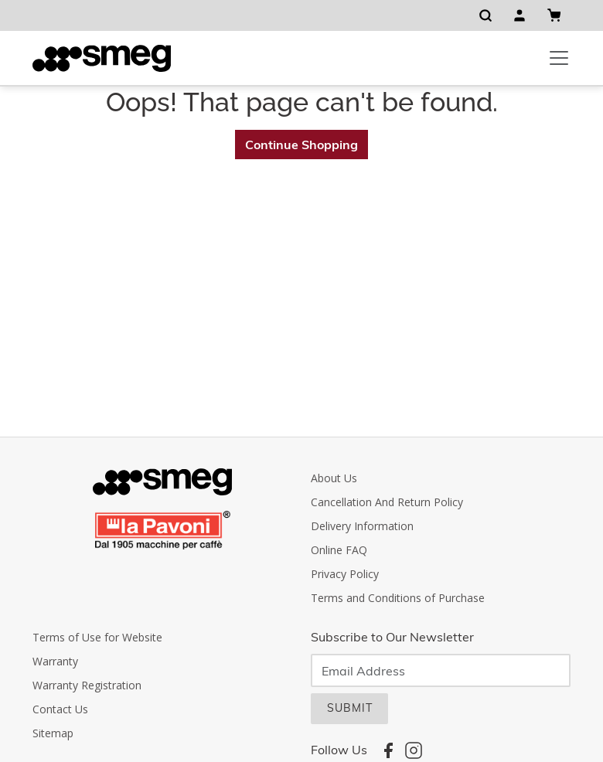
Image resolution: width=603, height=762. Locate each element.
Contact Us (60, 709)
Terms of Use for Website (97, 637)
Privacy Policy (345, 573)
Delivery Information (362, 526)
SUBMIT (350, 708)
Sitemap (52, 733)
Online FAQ (339, 550)
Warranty (55, 661)
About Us (334, 478)
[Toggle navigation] (559, 58)
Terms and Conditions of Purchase (398, 597)
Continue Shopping (301, 144)
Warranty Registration (86, 685)
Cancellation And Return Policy (387, 502)
